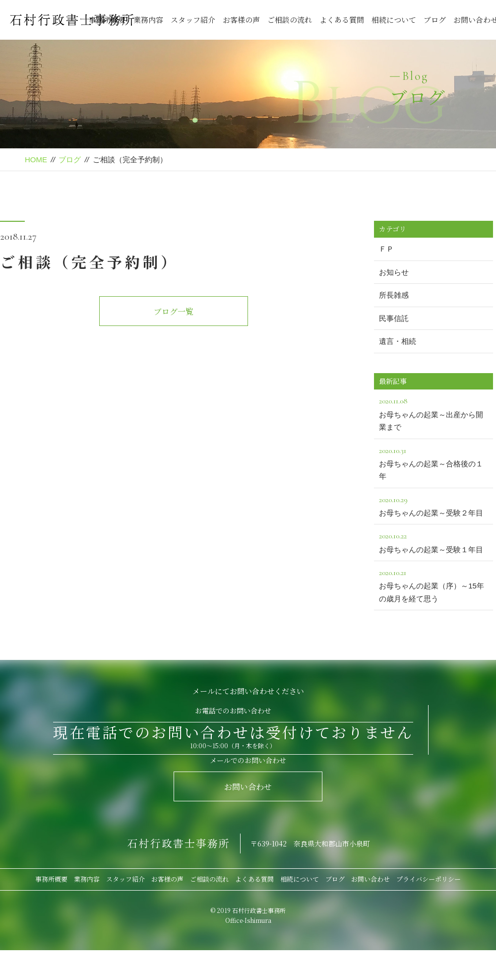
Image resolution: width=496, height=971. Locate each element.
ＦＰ (386, 249)
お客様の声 (241, 19)
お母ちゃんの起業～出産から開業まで (433, 412)
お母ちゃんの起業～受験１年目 (433, 541)
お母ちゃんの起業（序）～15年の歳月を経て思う (433, 584)
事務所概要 (51, 879)
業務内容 (148, 19)
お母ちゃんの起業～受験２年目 (433, 505)
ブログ (435, 19)
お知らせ (394, 272)
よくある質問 (341, 19)
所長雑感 (394, 295)
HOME (36, 159)
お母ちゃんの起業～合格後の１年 (433, 462)
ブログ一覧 (173, 311)
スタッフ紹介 (193, 19)
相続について (394, 19)
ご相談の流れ (289, 19)
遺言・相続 (397, 341)
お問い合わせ (248, 786)
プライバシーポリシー (428, 879)
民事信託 (394, 318)
